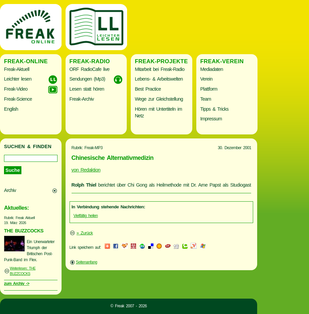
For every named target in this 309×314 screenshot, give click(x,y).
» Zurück (85, 232)
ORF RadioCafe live (90, 69)
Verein (206, 79)
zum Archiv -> (16, 283)
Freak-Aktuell (16, 69)
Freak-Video (15, 89)
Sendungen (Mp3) (87, 79)
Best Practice (148, 89)
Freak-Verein (222, 61)
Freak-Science (18, 99)
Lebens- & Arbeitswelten (159, 79)
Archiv (10, 190)
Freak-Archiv (82, 99)
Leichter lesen (17, 79)
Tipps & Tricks (214, 109)
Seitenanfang (86, 262)
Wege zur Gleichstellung (159, 99)
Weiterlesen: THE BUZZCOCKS (22, 271)
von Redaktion (86, 170)
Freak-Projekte (161, 61)
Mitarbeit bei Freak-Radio (159, 69)
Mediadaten (211, 69)
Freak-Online (26, 61)
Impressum (211, 118)
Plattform (208, 89)
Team (205, 99)
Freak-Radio (90, 61)
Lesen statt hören (87, 89)
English (11, 109)
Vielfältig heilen (86, 215)
